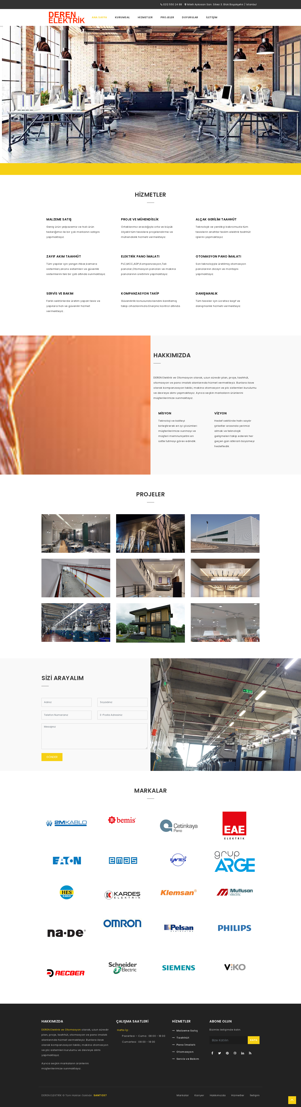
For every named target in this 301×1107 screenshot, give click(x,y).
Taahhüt (180, 1038)
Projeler (167, 17)
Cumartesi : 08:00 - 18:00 (138, 1042)
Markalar (183, 1095)
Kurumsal (122, 17)
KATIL (253, 1040)
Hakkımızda (218, 1095)
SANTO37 (100, 1095)
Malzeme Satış (185, 1030)
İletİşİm (211, 17)
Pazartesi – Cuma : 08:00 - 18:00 (143, 1036)
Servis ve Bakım (185, 1059)
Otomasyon (183, 1052)
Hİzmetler (145, 17)
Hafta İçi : (123, 1030)
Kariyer (199, 1095)
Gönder (52, 757)
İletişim (255, 1095)
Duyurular (190, 17)
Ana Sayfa (99, 17)
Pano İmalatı (183, 1045)
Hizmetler (237, 1095)
